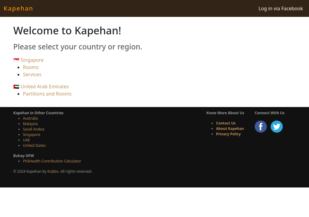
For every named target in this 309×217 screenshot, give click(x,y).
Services (32, 74)
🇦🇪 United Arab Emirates (41, 86)
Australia (30, 118)
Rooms (31, 67)
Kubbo (53, 171)
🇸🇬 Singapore (28, 60)
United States (34, 145)
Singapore (31, 134)
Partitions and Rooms (47, 93)
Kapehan (18, 8)
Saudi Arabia (33, 129)
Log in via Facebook (281, 8)
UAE (26, 140)
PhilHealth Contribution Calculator (52, 161)
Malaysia (30, 123)
